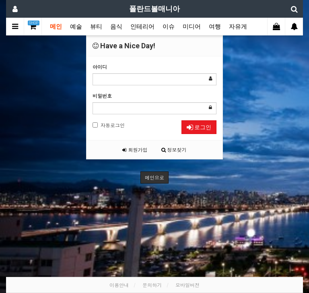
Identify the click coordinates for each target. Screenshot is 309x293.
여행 (215, 26)
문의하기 (152, 284)
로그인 (199, 127)
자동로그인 (109, 125)
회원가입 (134, 149)
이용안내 (119, 284)
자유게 (238, 26)
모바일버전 (187, 284)
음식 (116, 26)
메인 (56, 26)
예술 (76, 26)
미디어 (192, 26)
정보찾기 (174, 149)
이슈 (169, 26)
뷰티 (96, 26)
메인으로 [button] (154, 177)
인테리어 (142, 26)
